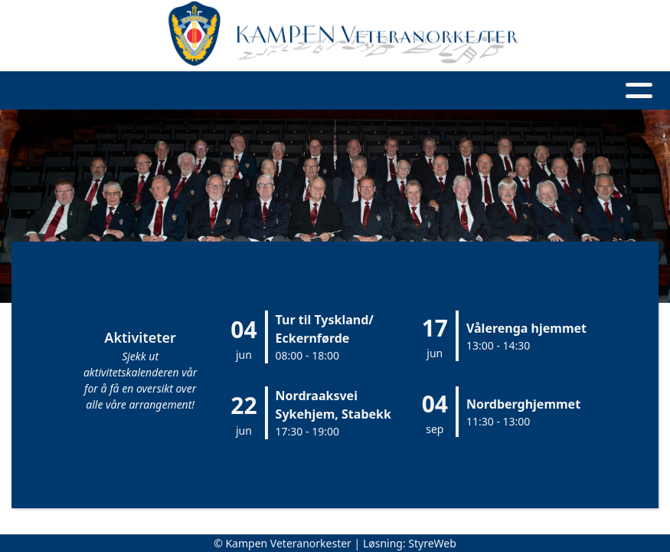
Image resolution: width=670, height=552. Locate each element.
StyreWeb (432, 543)
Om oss (150, 91)
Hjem (89, 91)
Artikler (224, 91)
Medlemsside (545, 91)
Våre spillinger (326, 91)
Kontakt (436, 91)
